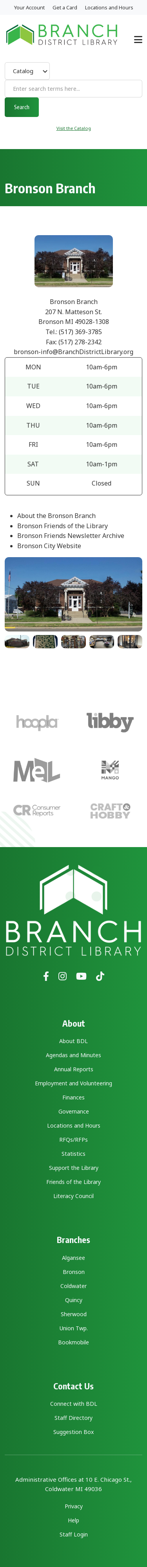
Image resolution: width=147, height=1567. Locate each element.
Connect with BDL (73, 1403)
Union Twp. (74, 1328)
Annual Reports (73, 1069)
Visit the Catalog (73, 128)
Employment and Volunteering (73, 1083)
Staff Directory (73, 1417)
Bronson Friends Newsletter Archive (70, 535)
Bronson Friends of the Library (62, 526)
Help (73, 1520)
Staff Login (74, 1534)
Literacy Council (73, 1196)
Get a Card (65, 7)
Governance (73, 1111)
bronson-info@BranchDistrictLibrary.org (73, 351)
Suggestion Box (73, 1432)
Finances (73, 1097)
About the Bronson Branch (56, 515)
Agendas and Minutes (73, 1055)
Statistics (73, 1153)
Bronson (74, 1272)
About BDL (73, 1041)
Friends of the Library (73, 1182)
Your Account (29, 7)
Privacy (74, 1506)
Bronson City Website (49, 546)
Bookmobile (73, 1342)
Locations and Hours (109, 7)
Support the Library (73, 1167)
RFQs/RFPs (73, 1139)
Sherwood (74, 1314)
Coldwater (73, 1286)
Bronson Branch (74, 301)
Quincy (73, 1300)
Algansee (73, 1257)
